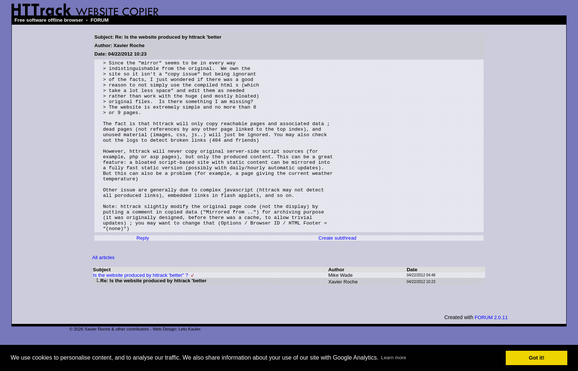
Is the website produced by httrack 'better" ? (140, 309)
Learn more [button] (393, 357)
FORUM (100, 20)
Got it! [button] (536, 358)
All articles (103, 291)
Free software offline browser (48, 20)
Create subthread (337, 272)
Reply (142, 272)
